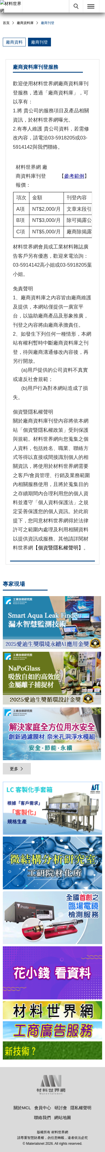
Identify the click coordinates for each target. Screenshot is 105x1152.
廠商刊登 (39, 42)
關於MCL (22, 1107)
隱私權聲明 (81, 1107)
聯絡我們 (42, 1117)
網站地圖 (62, 1117)
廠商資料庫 (25, 23)
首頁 (6, 23)
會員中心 (42, 1107)
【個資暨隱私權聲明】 (58, 548)
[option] (52, 809)
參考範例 (74, 176)
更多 (17, 768)
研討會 (60, 1107)
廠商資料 (14, 42)
